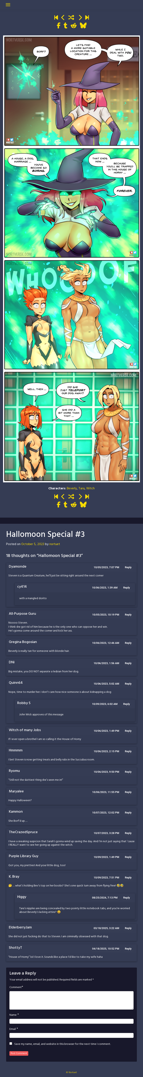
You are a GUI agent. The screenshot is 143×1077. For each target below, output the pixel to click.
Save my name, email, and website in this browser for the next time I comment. (62, 1044)
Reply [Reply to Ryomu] (128, 771)
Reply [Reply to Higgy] (126, 897)
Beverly (72, 488)
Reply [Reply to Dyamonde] (128, 567)
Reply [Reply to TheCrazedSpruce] (128, 833)
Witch (90, 488)
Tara (81, 488)
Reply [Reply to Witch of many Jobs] (128, 730)
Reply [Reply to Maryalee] (128, 792)
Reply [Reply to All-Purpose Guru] (128, 614)
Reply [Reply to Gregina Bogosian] (128, 642)
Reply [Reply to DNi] (128, 663)
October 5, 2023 (32, 544)
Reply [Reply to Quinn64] (128, 683)
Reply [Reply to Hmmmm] (128, 751)
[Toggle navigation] (8, 5)
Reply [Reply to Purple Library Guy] (128, 857)
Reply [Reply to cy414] (126, 587)
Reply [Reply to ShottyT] (128, 948)
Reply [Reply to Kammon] (128, 812)
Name (13, 1015)
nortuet (54, 544)
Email (12, 1029)
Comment (15, 987)
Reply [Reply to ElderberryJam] (128, 928)
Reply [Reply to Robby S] (126, 704)
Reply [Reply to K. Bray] (128, 877)
